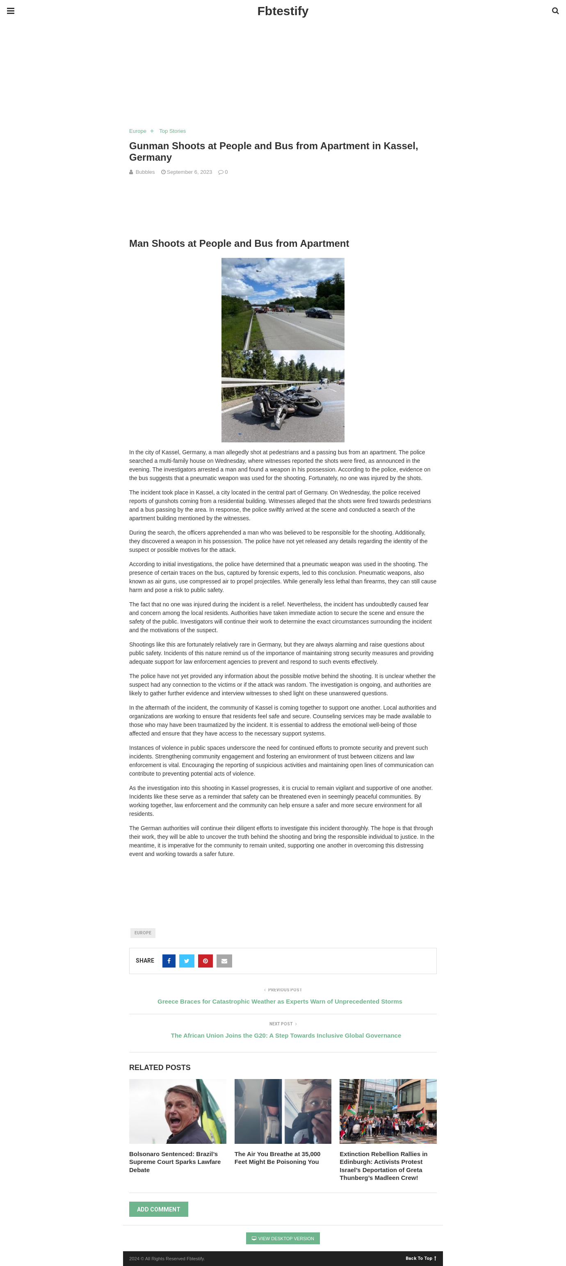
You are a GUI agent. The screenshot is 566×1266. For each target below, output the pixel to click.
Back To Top (421, 1258)
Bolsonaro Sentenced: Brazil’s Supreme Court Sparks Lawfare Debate (175, 1161)
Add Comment (158, 1209)
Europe (137, 131)
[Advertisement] (149, 40)
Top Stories (172, 131)
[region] (283, 94)
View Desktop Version (283, 1238)
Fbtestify (282, 11)
